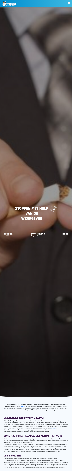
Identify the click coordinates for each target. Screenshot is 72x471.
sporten (23, 406)
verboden (53, 428)
